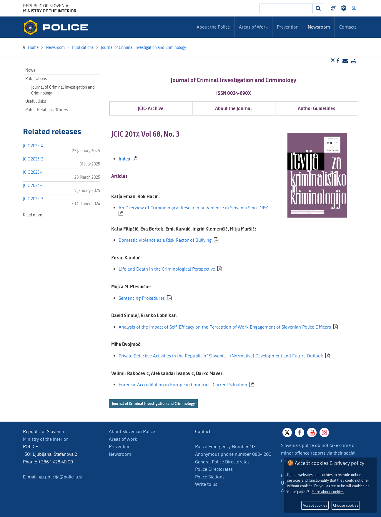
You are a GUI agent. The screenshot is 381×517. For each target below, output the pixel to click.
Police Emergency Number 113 (225, 446)
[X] (287, 432)
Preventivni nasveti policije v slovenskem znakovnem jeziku (333, 8)
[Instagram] (324, 432)
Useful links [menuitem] (35, 101)
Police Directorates (214, 469)
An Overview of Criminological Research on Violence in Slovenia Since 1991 (194, 208)
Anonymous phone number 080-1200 (233, 454)
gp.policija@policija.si (60, 477)
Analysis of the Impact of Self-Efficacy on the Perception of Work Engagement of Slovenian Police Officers (225, 327)
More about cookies (328, 492)
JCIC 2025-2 (33, 159)
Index (124, 158)
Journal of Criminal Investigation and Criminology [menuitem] (63, 90)
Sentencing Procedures (142, 298)
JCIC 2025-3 (33, 198)
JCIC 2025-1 (32, 172)
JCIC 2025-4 (33, 145)
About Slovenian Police (132, 431)
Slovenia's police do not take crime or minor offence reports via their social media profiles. (318, 453)
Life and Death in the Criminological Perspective (167, 269)
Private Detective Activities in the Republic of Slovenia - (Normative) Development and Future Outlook (221, 356)
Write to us (206, 484)
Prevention (120, 446)
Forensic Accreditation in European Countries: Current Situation (183, 384)
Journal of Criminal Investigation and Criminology (153, 403)
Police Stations (209, 477)
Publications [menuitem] (36, 78)
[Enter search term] (286, 8)
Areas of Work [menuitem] (253, 27)
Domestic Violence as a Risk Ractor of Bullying (165, 240)
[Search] (318, 8)
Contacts (348, 27)
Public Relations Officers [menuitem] (46, 109)
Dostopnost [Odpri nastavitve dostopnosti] (344, 8)
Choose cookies (345, 505)
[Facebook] (299, 432)
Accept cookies (315, 505)
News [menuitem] (30, 70)
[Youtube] (312, 432)
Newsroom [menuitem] (319, 27)
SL (354, 8)
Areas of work (123, 439)
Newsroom (120, 454)
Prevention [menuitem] (288, 27)
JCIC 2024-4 (33, 185)
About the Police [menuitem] (213, 27)
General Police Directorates (222, 462)
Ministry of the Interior (45, 439)
